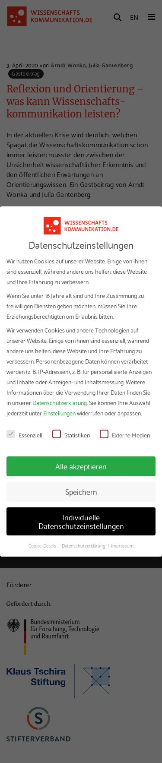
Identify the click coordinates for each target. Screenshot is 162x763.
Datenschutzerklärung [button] (84, 545)
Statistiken (71, 435)
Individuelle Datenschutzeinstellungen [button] (81, 521)
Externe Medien (125, 435)
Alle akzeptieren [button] (81, 465)
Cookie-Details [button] (43, 545)
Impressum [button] (122, 545)
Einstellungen (59, 413)
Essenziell (24, 435)
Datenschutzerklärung (59, 402)
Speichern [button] (81, 491)
